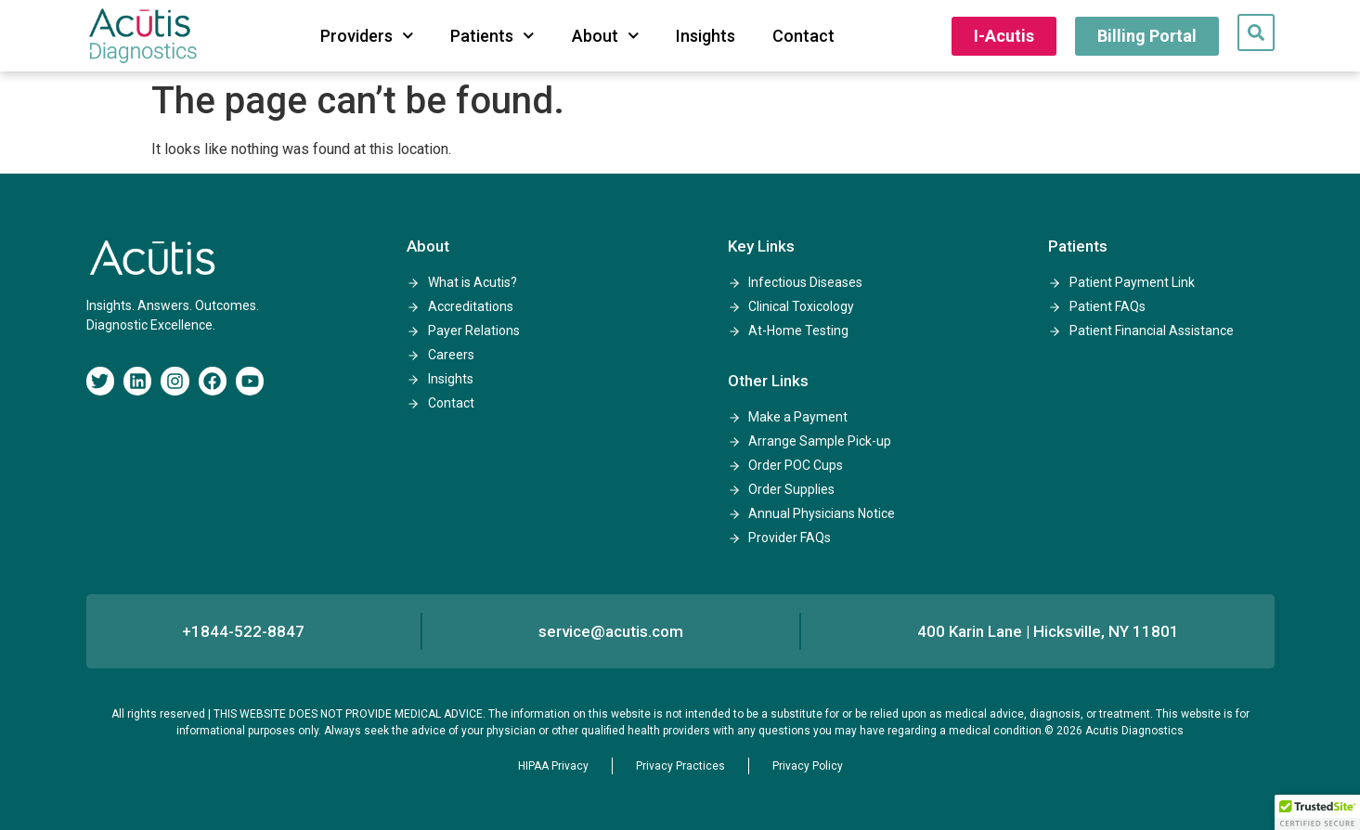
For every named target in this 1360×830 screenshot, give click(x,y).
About (606, 35)
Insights (705, 35)
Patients (492, 35)
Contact (803, 35)
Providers (367, 35)
